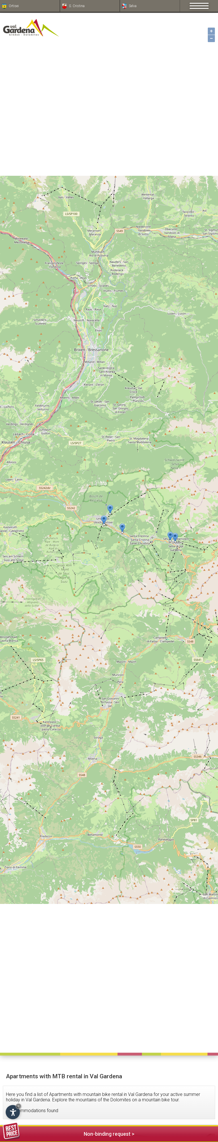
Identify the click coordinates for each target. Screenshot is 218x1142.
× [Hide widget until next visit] (18, 1106)
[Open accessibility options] (13, 1112)
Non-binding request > (68, 1133)
